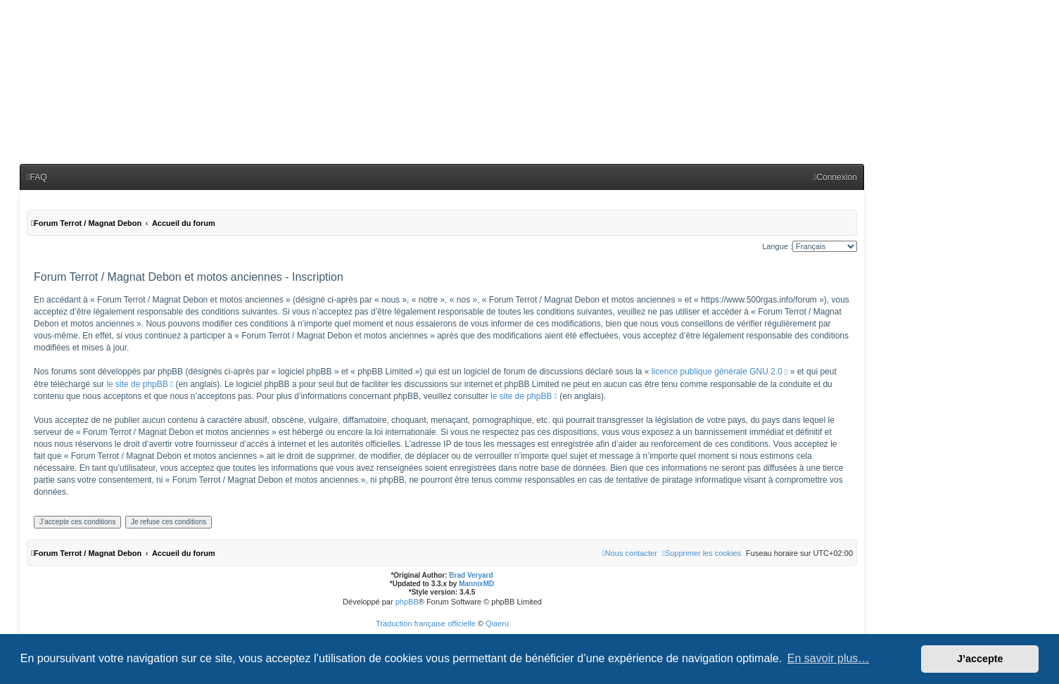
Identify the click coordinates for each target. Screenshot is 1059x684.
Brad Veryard (471, 575)
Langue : (777, 246)
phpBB (407, 601)
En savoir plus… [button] (828, 658)
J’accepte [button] (980, 658)
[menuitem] (37, 177)
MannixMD (476, 584)
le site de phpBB (136, 384)
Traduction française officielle (426, 623)
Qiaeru (497, 623)
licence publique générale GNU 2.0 (717, 371)
